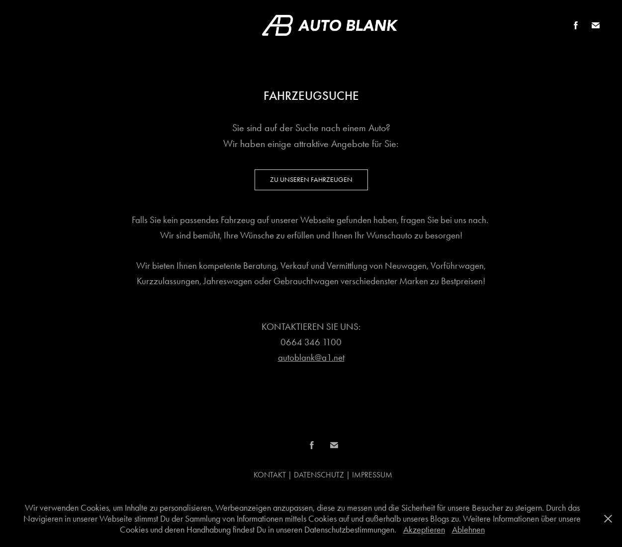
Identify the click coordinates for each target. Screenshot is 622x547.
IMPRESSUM (372, 474)
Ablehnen (468, 529)
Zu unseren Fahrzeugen (311, 179)
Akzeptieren (424, 529)
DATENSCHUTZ (319, 474)
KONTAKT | (274, 474)
